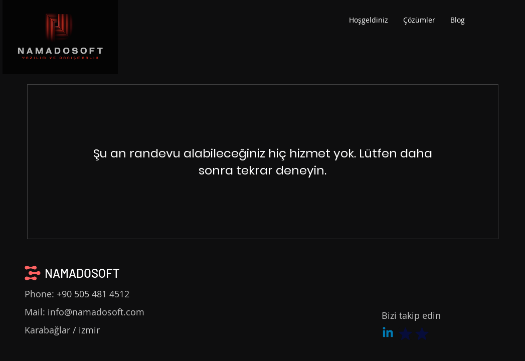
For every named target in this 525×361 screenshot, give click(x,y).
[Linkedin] (388, 333)
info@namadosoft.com (96, 312)
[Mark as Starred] (406, 333)
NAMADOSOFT (82, 273)
